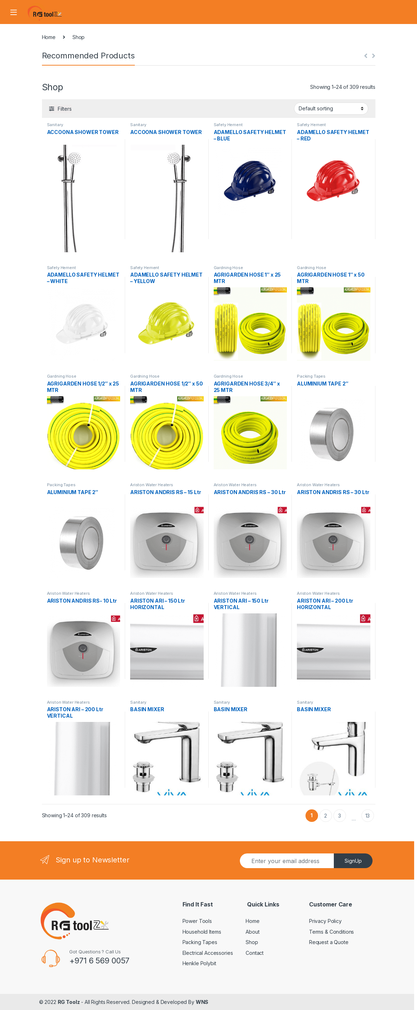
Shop (252, 942)
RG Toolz (69, 1002)
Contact (255, 953)
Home (49, 37)
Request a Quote (329, 942)
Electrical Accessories (208, 953)
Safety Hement (228, 124)
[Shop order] (331, 108)
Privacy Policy (325, 921)
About (252, 932)
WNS (202, 1002)
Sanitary (55, 124)
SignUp (353, 861)
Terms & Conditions (331, 932)
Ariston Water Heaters (151, 484)
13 (367, 816)
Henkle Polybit (199, 963)
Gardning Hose (228, 267)
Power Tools (197, 921)
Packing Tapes (311, 376)
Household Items (202, 932)
